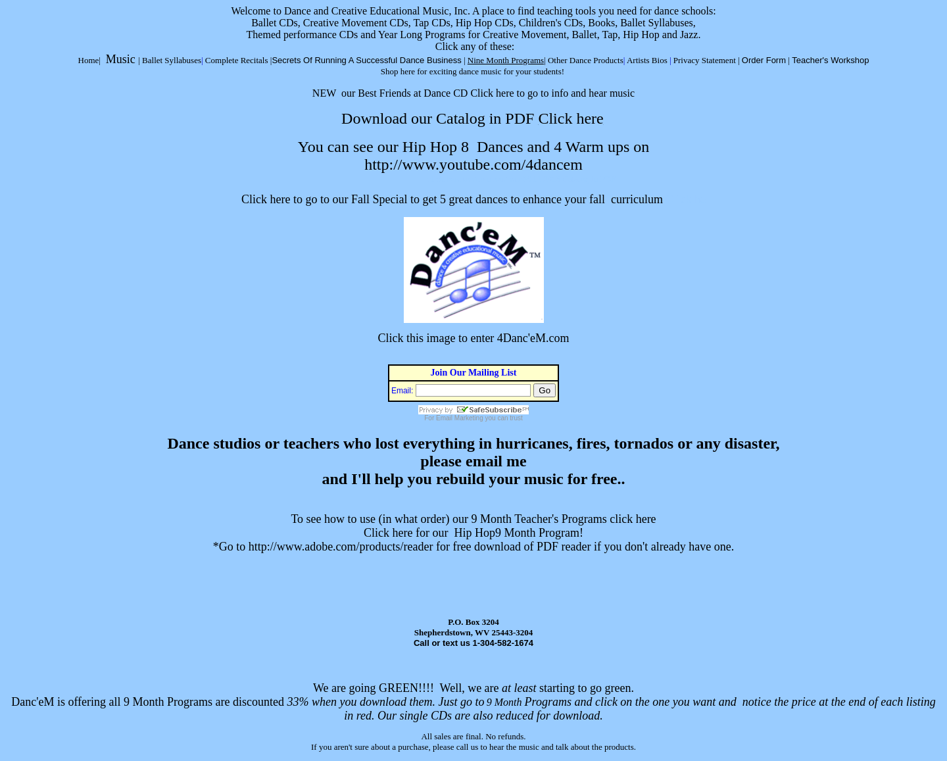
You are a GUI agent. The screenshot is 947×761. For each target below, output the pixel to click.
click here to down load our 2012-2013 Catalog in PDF (521, 179)
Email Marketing (459, 418)
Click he (686, 199)
